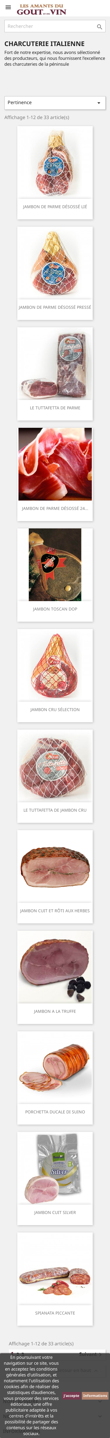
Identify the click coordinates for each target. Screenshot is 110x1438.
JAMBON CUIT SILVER (55, 1212)
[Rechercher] (55, 26)
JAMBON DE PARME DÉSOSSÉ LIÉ (55, 206)
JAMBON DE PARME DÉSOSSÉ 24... (55, 508)
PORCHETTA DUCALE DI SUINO (55, 1112)
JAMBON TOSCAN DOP (55, 609)
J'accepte (71, 1395)
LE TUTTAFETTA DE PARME (55, 408)
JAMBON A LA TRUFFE (55, 1011)
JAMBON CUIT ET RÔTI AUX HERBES (55, 910)
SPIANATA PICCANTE (55, 1313)
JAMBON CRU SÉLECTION (55, 709)
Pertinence (55, 102)
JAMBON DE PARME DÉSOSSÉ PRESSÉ (55, 307)
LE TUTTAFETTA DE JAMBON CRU (55, 810)
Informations (95, 1395)
